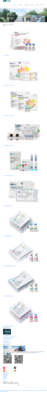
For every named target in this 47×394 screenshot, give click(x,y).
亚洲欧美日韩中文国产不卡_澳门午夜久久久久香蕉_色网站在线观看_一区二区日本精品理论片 (12, 390)
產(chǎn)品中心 (5, 376)
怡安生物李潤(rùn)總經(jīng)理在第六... (8, 338)
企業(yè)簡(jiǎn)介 (5, 374)
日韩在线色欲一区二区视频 (28, 390)
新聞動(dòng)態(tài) (5, 375)
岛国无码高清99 (34, 390)
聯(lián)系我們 (5, 378)
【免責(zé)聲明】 (16, 383)
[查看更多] (37, 352)
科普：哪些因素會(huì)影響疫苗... (7, 335)
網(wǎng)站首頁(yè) (5, 373)
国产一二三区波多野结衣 (39, 390)
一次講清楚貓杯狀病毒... (6, 341)
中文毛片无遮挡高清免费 (5, 391)
